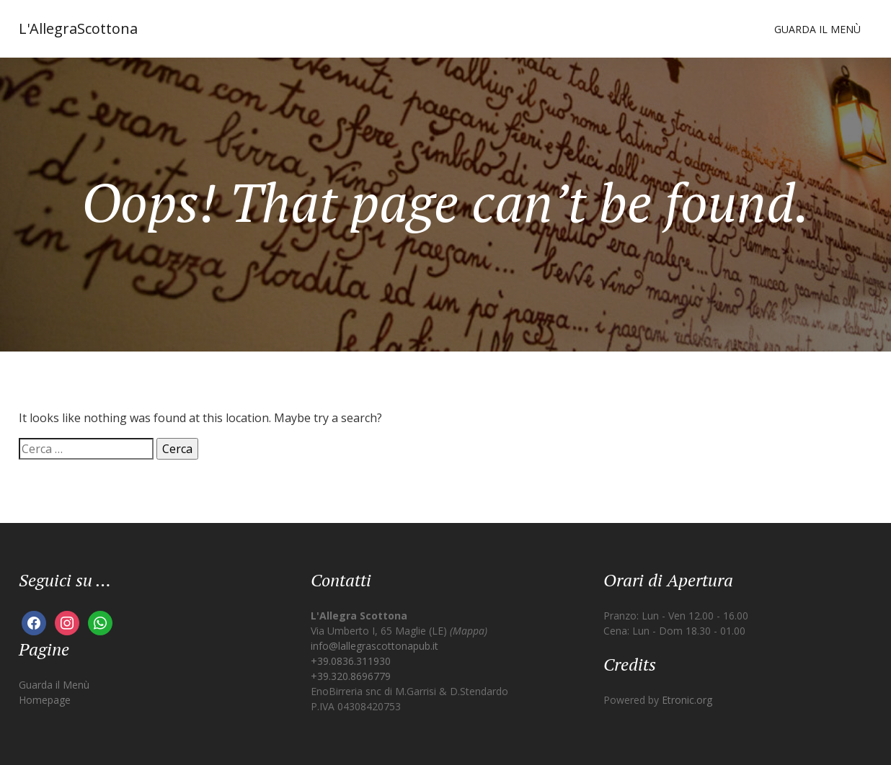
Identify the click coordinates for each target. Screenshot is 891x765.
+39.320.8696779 (351, 676)
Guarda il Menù (817, 29)
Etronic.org (687, 700)
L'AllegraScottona (78, 28)
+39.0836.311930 (351, 661)
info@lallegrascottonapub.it (374, 646)
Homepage (45, 700)
